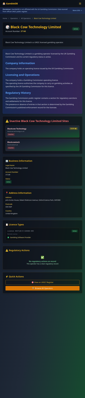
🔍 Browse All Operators (42, 288)
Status (7, 179)
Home (5, 18)
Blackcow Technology (16, 128)
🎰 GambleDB (10, 3)
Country (8, 211)
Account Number (11, 172)
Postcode (8, 204)
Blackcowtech (13, 142)
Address (8, 197)
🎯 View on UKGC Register (42, 282)
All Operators (26, 18)
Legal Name (9, 165)
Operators (14, 18)
